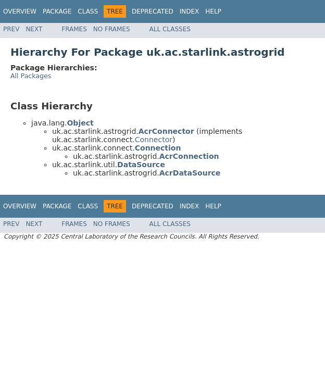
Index (189, 11)
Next (34, 29)
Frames (74, 29)
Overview (19, 11)
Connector (153, 139)
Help (213, 11)
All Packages (30, 76)
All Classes (170, 29)
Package (57, 11)
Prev (11, 29)
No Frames (111, 29)
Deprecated (152, 11)
